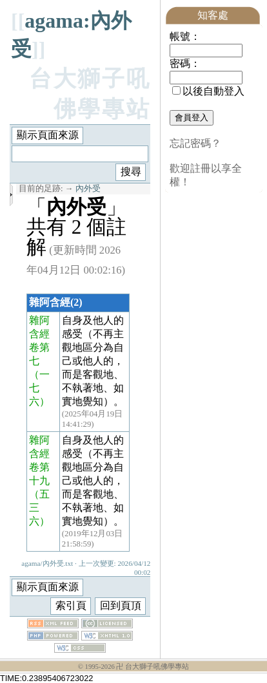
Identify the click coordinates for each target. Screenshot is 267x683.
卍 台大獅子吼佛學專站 (152, 666)
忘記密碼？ (195, 143)
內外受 (88, 188)
